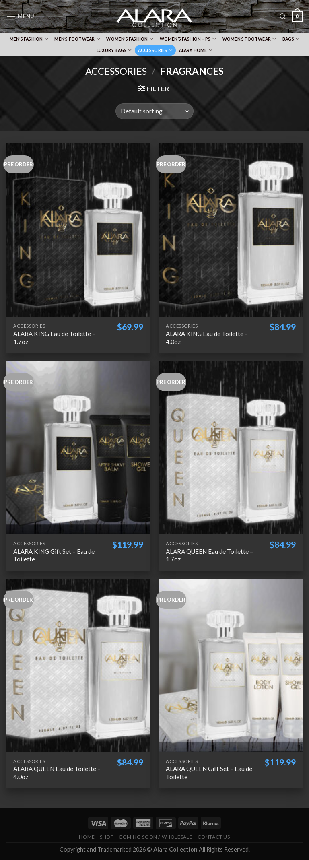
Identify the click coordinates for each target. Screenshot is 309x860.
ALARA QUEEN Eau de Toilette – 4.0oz (57, 772)
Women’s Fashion (129, 39)
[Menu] (20, 16)
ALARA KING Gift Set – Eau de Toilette (54, 555)
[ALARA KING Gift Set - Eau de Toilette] (78, 447)
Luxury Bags (114, 50)
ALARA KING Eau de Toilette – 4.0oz (207, 337)
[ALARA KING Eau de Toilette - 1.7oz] (78, 230)
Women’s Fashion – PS (188, 39)
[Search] (283, 16)
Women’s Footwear (249, 39)
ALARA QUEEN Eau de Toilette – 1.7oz (209, 555)
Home (87, 837)
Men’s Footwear (77, 39)
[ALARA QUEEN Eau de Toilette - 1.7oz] (231, 447)
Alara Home (196, 50)
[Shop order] (154, 111)
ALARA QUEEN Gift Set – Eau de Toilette (209, 772)
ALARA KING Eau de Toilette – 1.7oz (54, 337)
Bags (290, 39)
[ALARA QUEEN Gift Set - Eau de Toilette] (231, 665)
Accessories (155, 50)
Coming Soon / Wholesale (155, 837)
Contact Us (214, 837)
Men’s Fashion (29, 39)
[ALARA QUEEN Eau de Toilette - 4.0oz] (78, 665)
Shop (106, 837)
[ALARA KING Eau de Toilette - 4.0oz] (231, 230)
